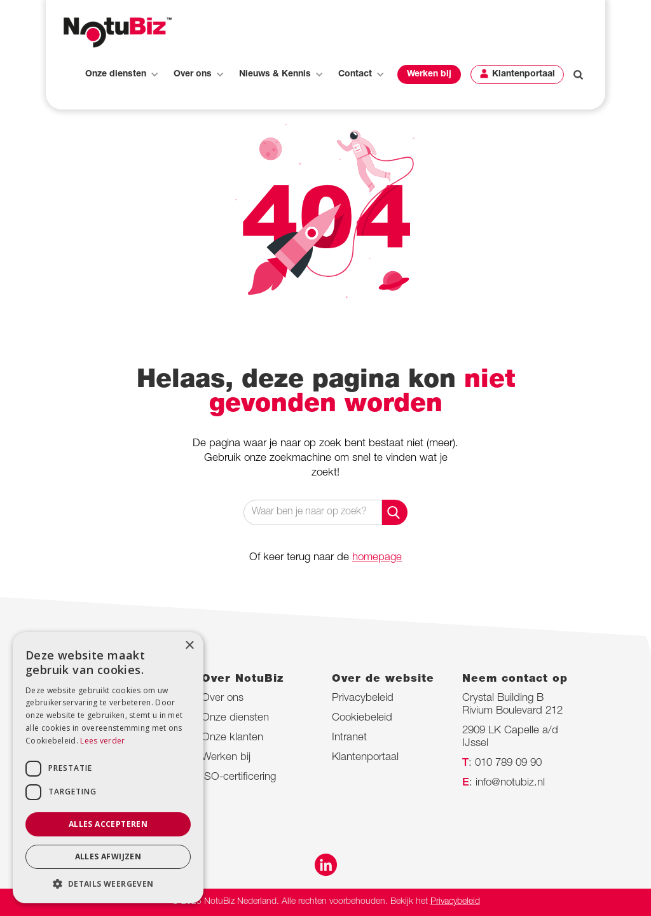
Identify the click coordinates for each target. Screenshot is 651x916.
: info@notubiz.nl (503, 783)
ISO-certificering (239, 777)
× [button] (189, 646)
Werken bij (429, 74)
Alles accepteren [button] (108, 824)
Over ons (222, 698)
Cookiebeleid (362, 718)
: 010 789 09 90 (502, 763)
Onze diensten (235, 718)
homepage (377, 558)
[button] (121, 74)
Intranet (349, 738)
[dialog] (108, 767)
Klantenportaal (523, 74)
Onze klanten (232, 738)
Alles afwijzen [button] (108, 856)
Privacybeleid (363, 698)
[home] (118, 32)
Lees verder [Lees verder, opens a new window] (102, 740)
